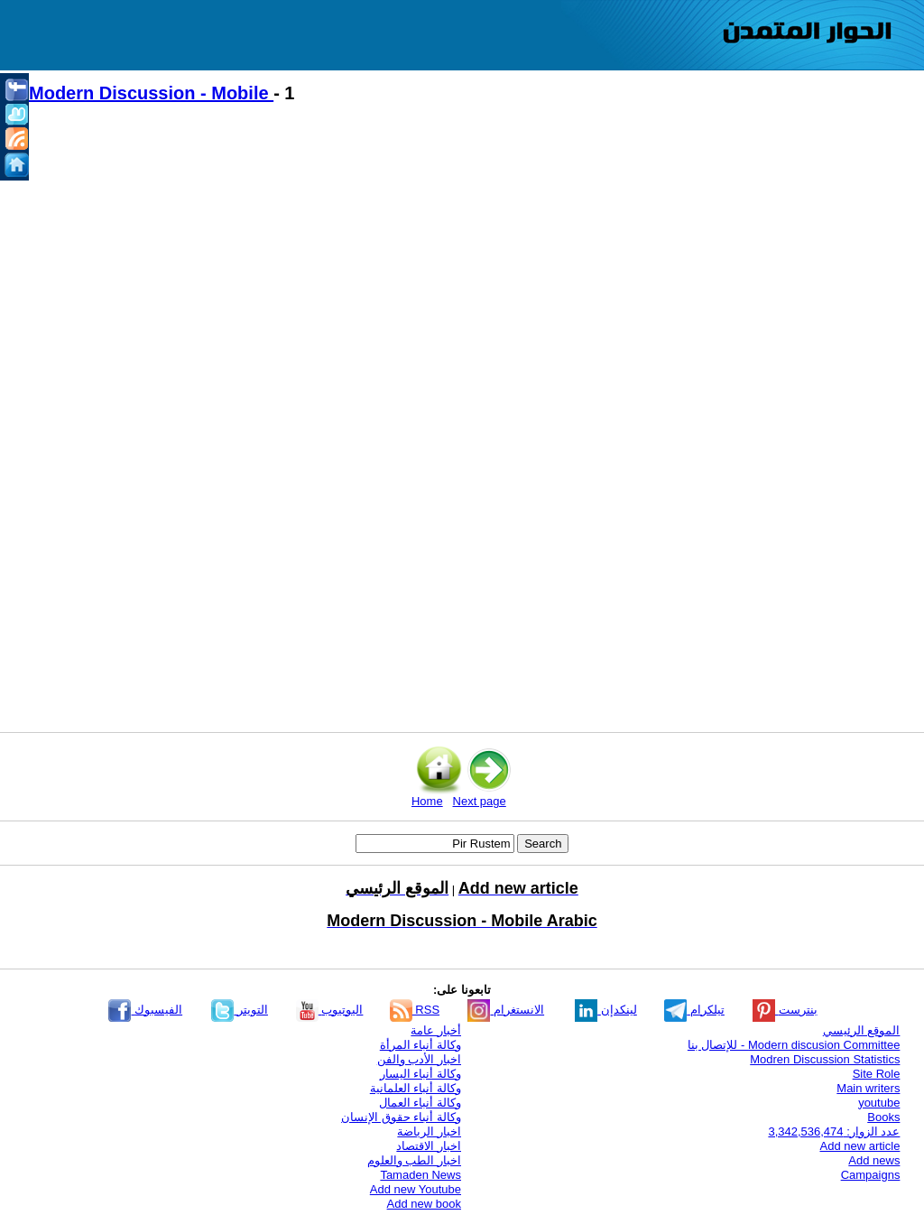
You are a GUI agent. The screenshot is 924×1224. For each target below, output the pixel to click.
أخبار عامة (436, 1030)
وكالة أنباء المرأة (420, 1045)
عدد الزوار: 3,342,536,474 (834, 1131)
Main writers (868, 1088)
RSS (414, 1009)
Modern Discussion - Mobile (151, 93)
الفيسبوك (145, 1009)
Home (427, 801)
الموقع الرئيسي (862, 1030)
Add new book (424, 1203)
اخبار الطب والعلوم (414, 1160)
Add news (874, 1160)
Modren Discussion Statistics (825, 1059)
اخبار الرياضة (429, 1131)
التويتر (239, 1009)
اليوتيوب (330, 1009)
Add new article (860, 1146)
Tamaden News (420, 1175)
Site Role (877, 1073)
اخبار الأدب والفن (419, 1059)
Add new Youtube (415, 1189)
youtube (879, 1102)
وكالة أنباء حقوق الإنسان (401, 1117)
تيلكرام (694, 1009)
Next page (479, 801)
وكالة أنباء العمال (420, 1102)
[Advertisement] (471, 271)
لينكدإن (606, 1009)
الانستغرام (505, 1009)
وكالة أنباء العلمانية (415, 1088)
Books (883, 1117)
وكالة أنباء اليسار (420, 1073)
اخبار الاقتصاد (428, 1146)
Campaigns (871, 1175)
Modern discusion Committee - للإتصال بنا (794, 1045)
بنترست (785, 1009)
